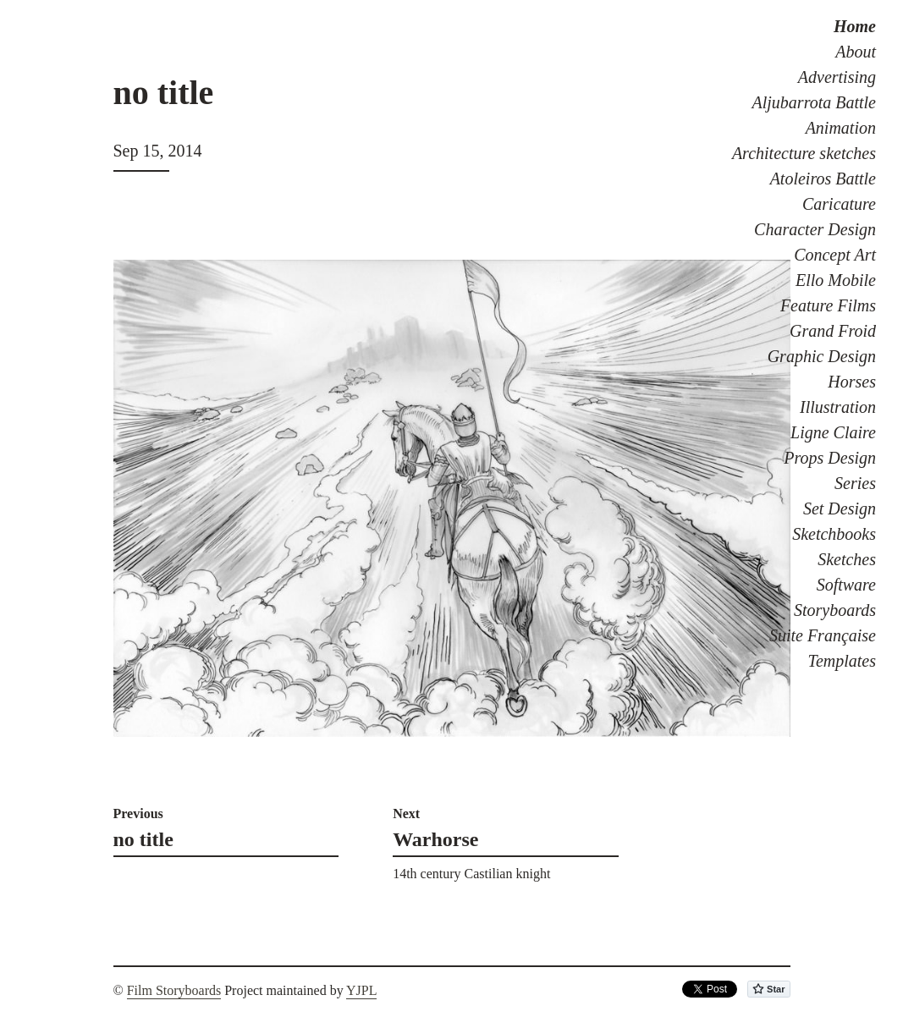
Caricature (839, 204)
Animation (841, 127)
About (855, 51)
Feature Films (828, 305)
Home (855, 26)
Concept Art (835, 254)
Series (855, 483)
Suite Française (822, 635)
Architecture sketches (804, 153)
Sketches (847, 559)
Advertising (837, 77)
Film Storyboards (174, 990)
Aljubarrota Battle (814, 102)
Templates (842, 660)
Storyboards (835, 610)
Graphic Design (822, 356)
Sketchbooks (834, 534)
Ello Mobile (836, 280)
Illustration (838, 407)
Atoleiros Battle (823, 178)
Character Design (815, 229)
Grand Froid (833, 331)
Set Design (839, 508)
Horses (852, 381)
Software (846, 584)
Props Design (830, 457)
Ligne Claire (833, 432)
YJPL (361, 990)
